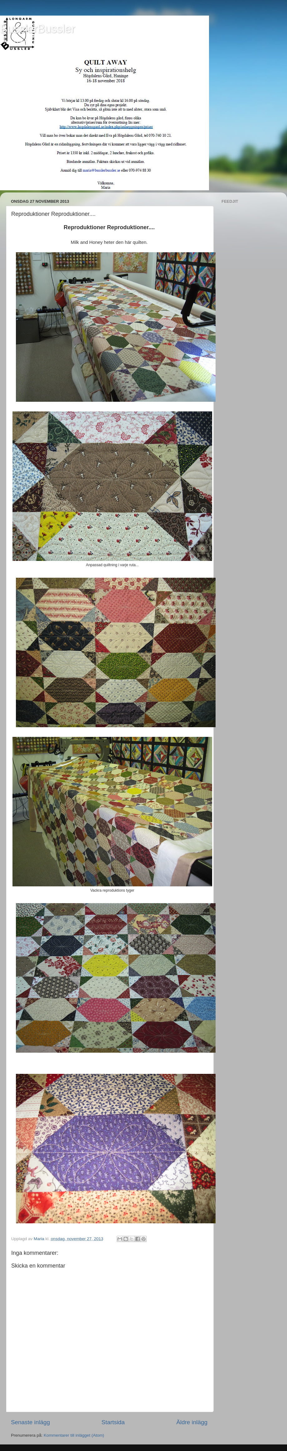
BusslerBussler (37, 28)
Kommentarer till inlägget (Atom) (74, 1435)
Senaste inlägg (30, 1422)
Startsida (113, 1422)
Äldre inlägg (191, 1422)
